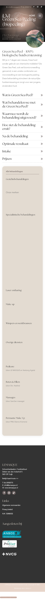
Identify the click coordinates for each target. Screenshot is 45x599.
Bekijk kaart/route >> (10, 478)
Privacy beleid (7, 509)
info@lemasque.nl (14, 7)
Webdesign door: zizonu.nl (22, 588)
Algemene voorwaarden (11, 505)
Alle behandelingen (14, 171)
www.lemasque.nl (11, 488)
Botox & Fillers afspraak (8, 597)
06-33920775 (27, 7)
